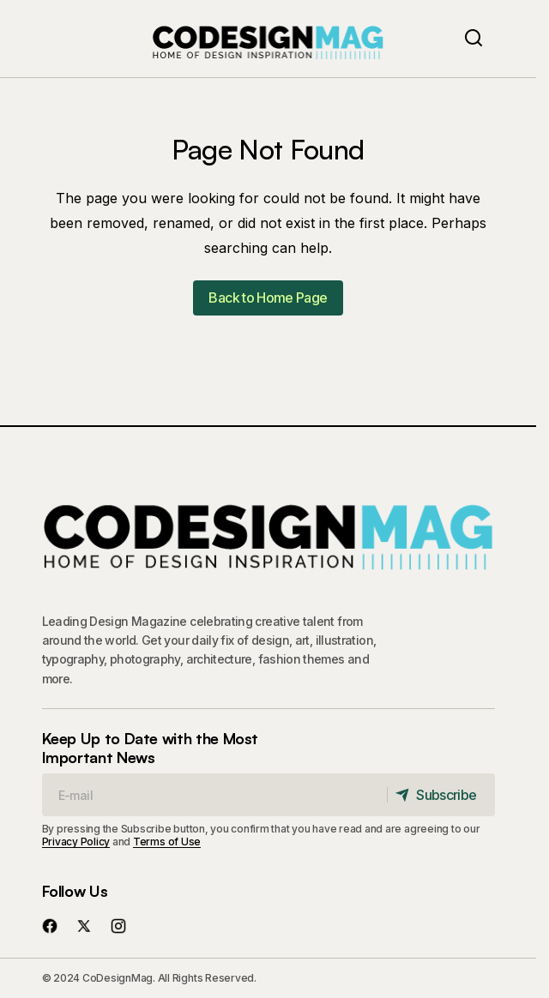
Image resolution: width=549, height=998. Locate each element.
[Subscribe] (440, 795)
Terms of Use (167, 841)
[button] (473, 38)
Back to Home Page (267, 297)
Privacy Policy (76, 841)
